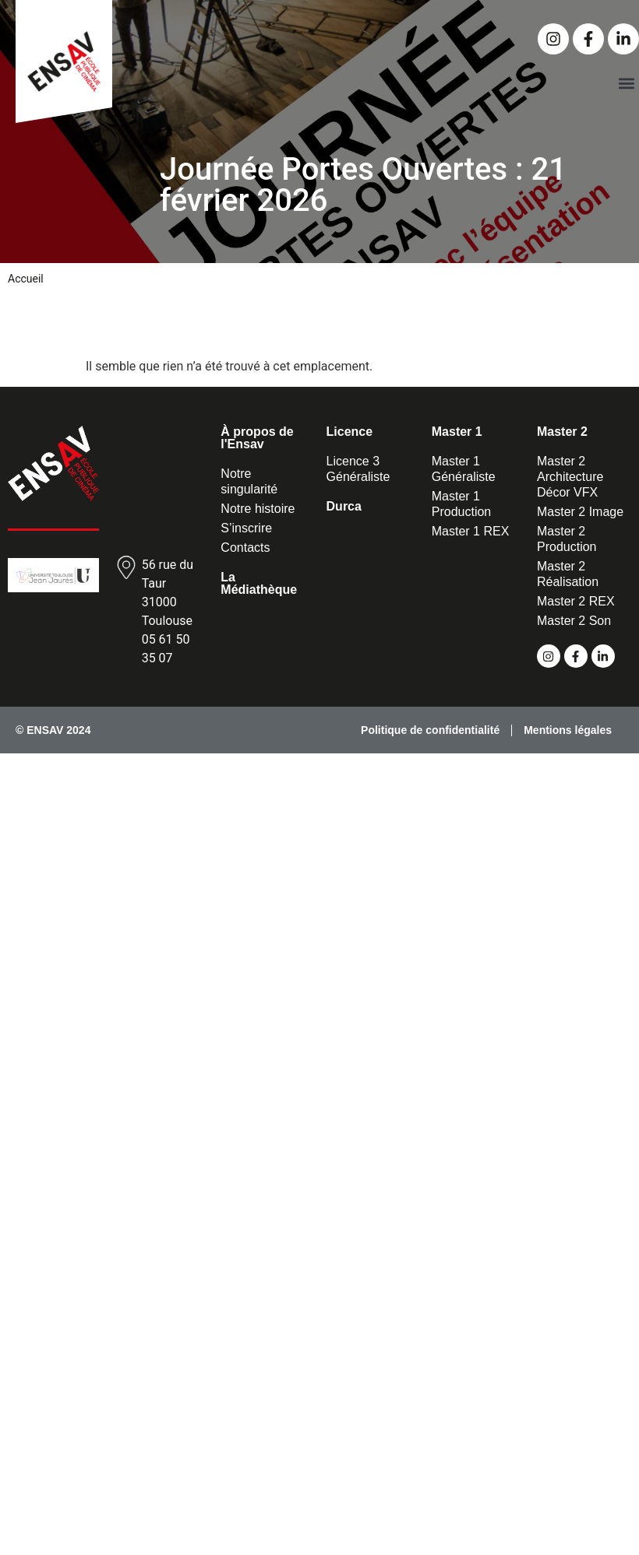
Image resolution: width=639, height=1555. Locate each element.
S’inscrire (246, 528)
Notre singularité (249, 481)
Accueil (26, 278)
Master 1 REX (471, 531)
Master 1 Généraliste (464, 469)
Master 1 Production (462, 504)
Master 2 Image (580, 511)
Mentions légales (568, 730)
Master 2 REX (576, 601)
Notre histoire (258, 508)
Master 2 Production (567, 539)
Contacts (245, 547)
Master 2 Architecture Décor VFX (570, 477)
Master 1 (457, 431)
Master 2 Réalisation (567, 574)
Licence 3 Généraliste (358, 469)
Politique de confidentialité (430, 730)
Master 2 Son (574, 620)
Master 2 (562, 431)
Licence (350, 431)
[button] (626, 83)
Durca (344, 506)
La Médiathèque (259, 583)
